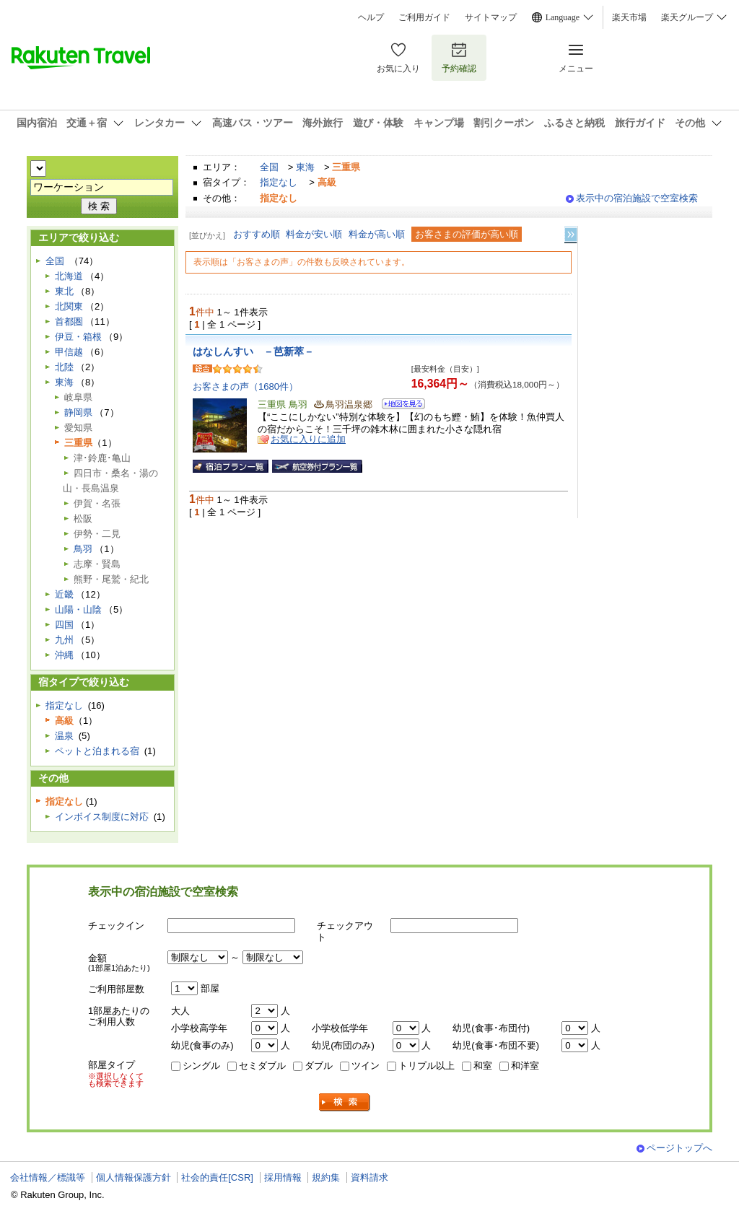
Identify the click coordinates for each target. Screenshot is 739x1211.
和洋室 (525, 1065)
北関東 (69, 306)
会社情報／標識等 (47, 1177)
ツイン (365, 1065)
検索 (345, 1102)
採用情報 (283, 1177)
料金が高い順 (377, 234)
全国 (269, 167)
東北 (64, 291)
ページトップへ (679, 1147)
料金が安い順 (314, 234)
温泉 (64, 735)
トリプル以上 (426, 1065)
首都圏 (69, 321)
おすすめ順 (256, 234)
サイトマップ (491, 17)
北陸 (64, 367)
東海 (305, 167)
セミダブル (262, 1065)
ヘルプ (371, 17)
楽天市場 (629, 17)
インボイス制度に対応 (102, 816)
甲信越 (69, 351)
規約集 (326, 1177)
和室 (482, 1065)
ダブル (319, 1065)
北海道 (69, 276)
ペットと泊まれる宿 (97, 751)
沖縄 (64, 655)
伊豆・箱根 (78, 336)
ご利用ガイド (424, 17)
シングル (201, 1065)
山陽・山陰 (78, 609)
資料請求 (369, 1177)
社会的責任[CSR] (217, 1177)
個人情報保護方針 (133, 1177)
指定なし (278, 182)
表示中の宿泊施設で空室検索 (637, 198)
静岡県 (78, 412)
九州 (64, 639)
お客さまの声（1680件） (245, 386)
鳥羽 (83, 548)
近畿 (64, 594)
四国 (64, 624)
